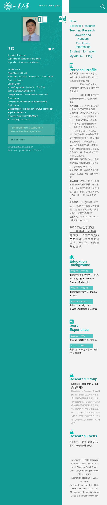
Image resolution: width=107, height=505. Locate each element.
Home (73, 21)
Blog (89, 56)
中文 (34, 19)
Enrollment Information (83, 45)
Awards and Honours (83, 36)
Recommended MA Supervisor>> (26, 131)
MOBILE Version (18, 140)
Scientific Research (82, 25)
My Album (76, 56)
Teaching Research (82, 30)
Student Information (83, 51)
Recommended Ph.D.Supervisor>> (27, 128)
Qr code (54, 19)
